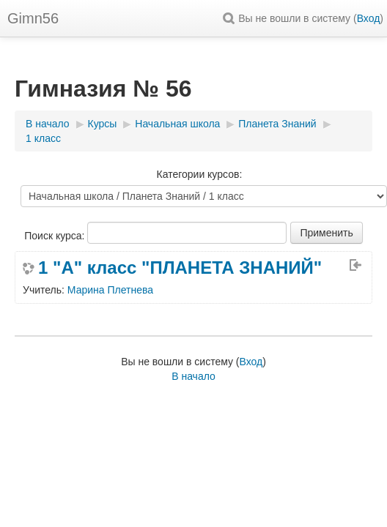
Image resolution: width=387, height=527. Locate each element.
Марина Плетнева (110, 290)
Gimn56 (33, 18)
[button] (231, 18)
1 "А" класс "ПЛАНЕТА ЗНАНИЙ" (180, 268)
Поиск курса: (55, 236)
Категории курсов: (200, 174)
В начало (193, 376)
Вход (368, 18)
